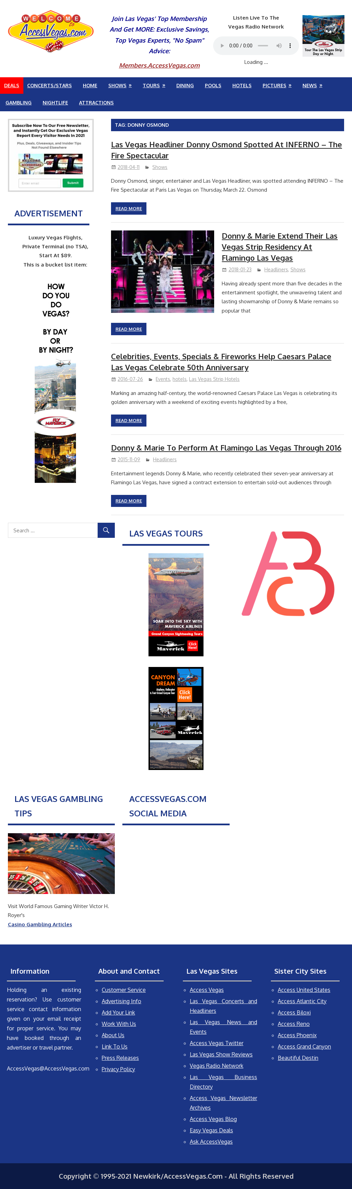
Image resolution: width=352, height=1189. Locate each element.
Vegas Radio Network (216, 1065)
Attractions (96, 102)
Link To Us (115, 1046)
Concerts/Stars (49, 85)
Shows (117, 85)
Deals (11, 85)
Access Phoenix (297, 1035)
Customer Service (124, 989)
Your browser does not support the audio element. (256, 45)
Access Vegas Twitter (216, 1043)
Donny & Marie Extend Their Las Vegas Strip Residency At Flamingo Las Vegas (280, 247)
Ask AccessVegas (211, 1141)
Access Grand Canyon (304, 1046)
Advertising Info (121, 1001)
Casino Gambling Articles (40, 924)
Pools (213, 85)
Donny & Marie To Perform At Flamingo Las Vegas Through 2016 (226, 447)
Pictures (274, 85)
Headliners (276, 269)
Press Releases (120, 1057)
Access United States (304, 989)
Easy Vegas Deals (211, 1130)
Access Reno (294, 1023)
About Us (113, 1035)
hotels (180, 379)
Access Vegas (207, 989)
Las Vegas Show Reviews (221, 1054)
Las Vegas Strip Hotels (214, 379)
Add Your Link (118, 1012)
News (309, 85)
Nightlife (55, 102)
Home (90, 85)
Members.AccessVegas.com (159, 65)
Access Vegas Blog (213, 1119)
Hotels (242, 85)
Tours (151, 85)
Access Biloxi (294, 1012)
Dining (185, 85)
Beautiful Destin (298, 1057)
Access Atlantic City (302, 1001)
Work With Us (119, 1023)
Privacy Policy (118, 1069)
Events (163, 379)
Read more (129, 208)
